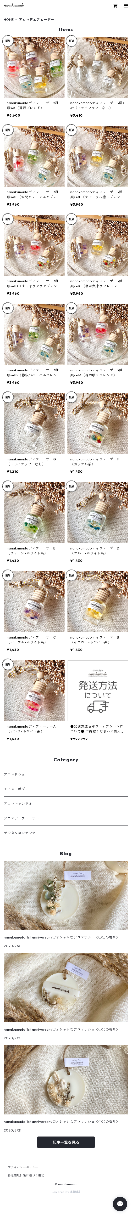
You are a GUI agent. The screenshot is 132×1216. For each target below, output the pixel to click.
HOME (9, 19)
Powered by (66, 1192)
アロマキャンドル (18, 804)
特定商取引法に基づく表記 (26, 1175)
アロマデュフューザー (21, 818)
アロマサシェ (14, 774)
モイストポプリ (16, 789)
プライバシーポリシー (23, 1167)
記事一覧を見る (66, 1142)
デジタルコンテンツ (20, 833)
